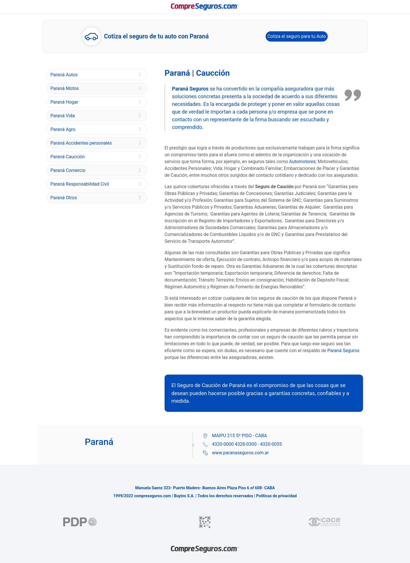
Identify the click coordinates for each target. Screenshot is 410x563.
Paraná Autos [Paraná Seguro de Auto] (64, 74)
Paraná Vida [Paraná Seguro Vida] (62, 115)
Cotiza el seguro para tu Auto (296, 36)
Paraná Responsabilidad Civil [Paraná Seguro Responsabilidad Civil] (79, 184)
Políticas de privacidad (276, 496)
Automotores (302, 161)
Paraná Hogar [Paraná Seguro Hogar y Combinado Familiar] (64, 102)
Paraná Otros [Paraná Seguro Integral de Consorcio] (63, 197)
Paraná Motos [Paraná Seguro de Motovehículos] (64, 88)
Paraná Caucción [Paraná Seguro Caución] (67, 156)
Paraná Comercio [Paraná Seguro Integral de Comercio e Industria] (67, 170)
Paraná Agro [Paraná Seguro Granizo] (62, 129)
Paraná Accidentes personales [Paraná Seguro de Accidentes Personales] (81, 143)
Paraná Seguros (343, 350)
